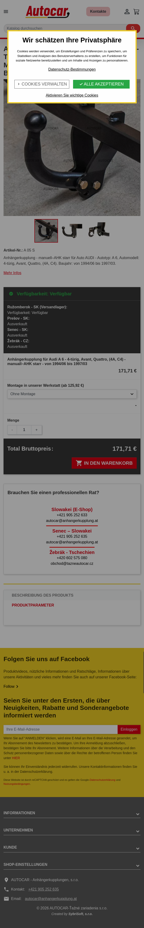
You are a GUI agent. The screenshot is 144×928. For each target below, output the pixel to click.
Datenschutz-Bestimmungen (72, 69)
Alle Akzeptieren (101, 84)
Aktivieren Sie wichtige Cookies (72, 95)
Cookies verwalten (42, 84)
